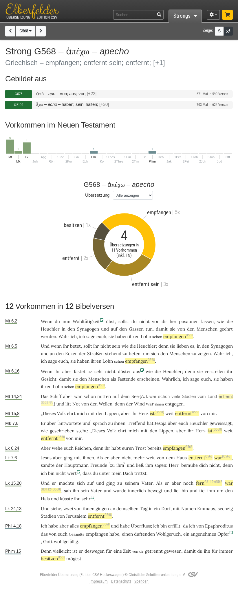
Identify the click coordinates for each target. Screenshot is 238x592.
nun (66, 321)
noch (188, 483)
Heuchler (50, 329)
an (52, 353)
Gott (48, 541)
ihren (134, 336)
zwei (68, 508)
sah (67, 490)
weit (169, 413)
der (82, 353)
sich (81, 483)
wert (72, 473)
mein (116, 473)
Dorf (166, 508)
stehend (113, 353)
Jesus (46, 457)
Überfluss (141, 526)
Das (44, 396)
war (150, 404)
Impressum (98, 581)
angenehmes (203, 534)
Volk (61, 413)
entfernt (187, 413)
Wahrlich (67, 336)
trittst (140, 473)
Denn (46, 551)
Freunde (98, 465)
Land (212, 396)
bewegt (155, 490)
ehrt (71, 413)
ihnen (119, 423)
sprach (100, 423)
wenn (56, 346)
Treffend (136, 423)
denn (163, 346)
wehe (57, 448)
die (230, 321)
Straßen (95, 353)
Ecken (71, 353)
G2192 (18, 105)
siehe (56, 508)
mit (77, 457)
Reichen (83, 448)
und (105, 329)
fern (209, 483)
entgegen (174, 404)
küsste (66, 498)
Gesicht (48, 379)
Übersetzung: (98, 195)
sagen (160, 465)
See (135, 396)
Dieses (49, 413)
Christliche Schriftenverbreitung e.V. (157, 574)
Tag (143, 508)
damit (162, 329)
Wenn (46, 321)
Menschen (207, 329)
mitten (104, 396)
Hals (45, 498)
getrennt (154, 551)
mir (212, 413)
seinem (132, 483)
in (63, 329)
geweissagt (221, 423)
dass (87, 473)
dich (203, 465)
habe (125, 526)
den (71, 329)
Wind (139, 404)
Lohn (146, 336)
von (181, 329)
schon (90, 396)
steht (81, 431)
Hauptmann (76, 465)
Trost (140, 448)
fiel (202, 490)
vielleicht (62, 551)
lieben (183, 346)
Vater (147, 483)
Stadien (189, 396)
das (44, 534)
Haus (181, 457)
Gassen (136, 329)
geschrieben (62, 431)
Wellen (105, 404)
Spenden (141, 581)
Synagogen (88, 329)
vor (155, 321)
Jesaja (160, 423)
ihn (76, 490)
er (107, 457)
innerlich (137, 490)
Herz (143, 413)
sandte (47, 465)
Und (45, 346)
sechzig (225, 508)
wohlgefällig (66, 541)
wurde (119, 490)
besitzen (53, 558)
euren (128, 448)
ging (68, 457)
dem (125, 396)
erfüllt (174, 526)
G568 (25, 31)
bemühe (189, 465)
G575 (18, 94)
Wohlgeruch (168, 534)
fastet (79, 371)
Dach (128, 473)
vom (201, 396)
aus (136, 371)
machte (66, 483)
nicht (144, 321)
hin (185, 490)
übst (110, 321)
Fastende (127, 379)
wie (220, 321)
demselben (127, 508)
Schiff (55, 396)
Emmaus (206, 508)
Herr (173, 465)
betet (75, 346)
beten (134, 353)
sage (90, 336)
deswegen (95, 551)
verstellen (215, 371)
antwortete (69, 423)
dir (164, 321)
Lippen (112, 413)
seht (98, 371)
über (172, 423)
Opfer (223, 534)
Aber (46, 448)
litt (68, 404)
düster (124, 371)
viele (175, 396)
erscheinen (148, 379)
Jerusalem (76, 516)
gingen (102, 508)
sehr (86, 498)
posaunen (189, 321)
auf (114, 329)
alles (74, 526)
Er (43, 423)
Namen (188, 508)
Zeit (127, 551)
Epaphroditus (219, 526)
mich (82, 413)
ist (157, 413)
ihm (120, 465)
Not (76, 404)
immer (226, 551)
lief (177, 490)
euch (101, 336)
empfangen (178, 336)
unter (104, 473)
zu (112, 465)
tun (149, 329)
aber (67, 371)
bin (51, 473)
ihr (230, 371)
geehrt (226, 329)
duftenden (144, 534)
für (109, 551)
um (146, 353)
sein (116, 346)
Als (100, 457)
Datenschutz (121, 581)
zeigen (204, 353)
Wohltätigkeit (86, 321)
